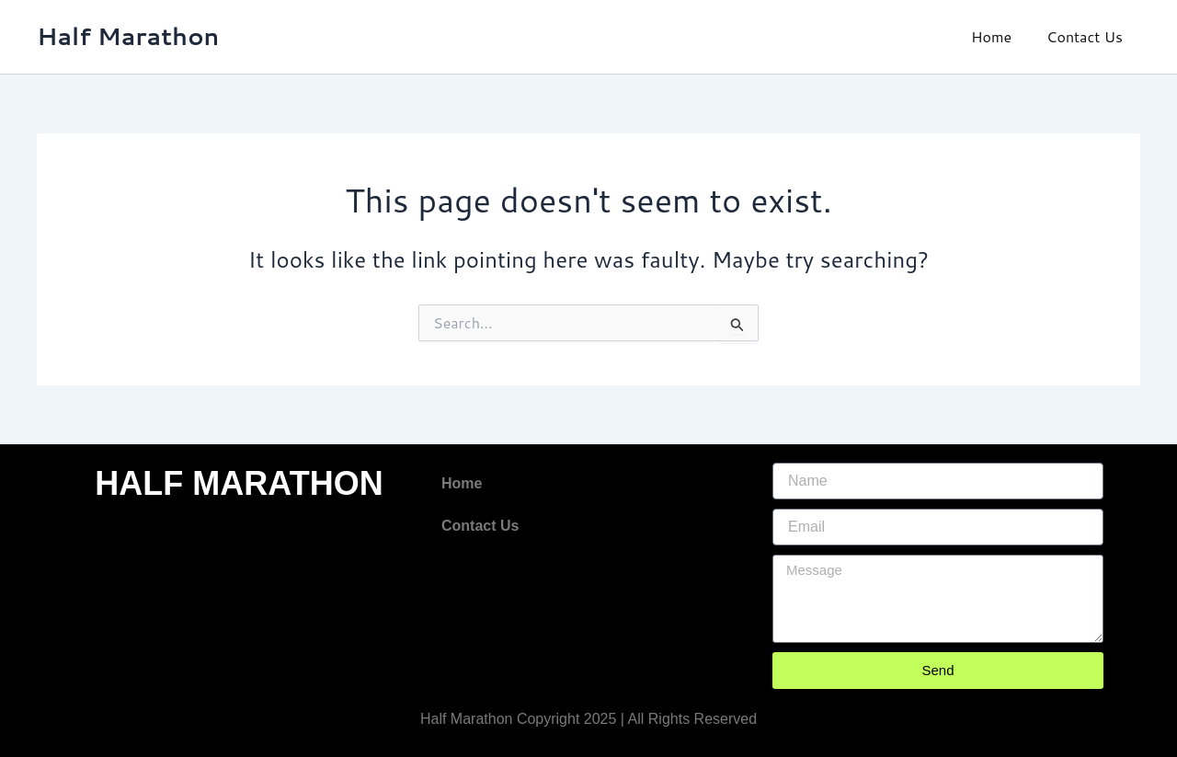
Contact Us (1087, 36)
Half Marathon (128, 35)
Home (999, 36)
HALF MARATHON (239, 483)
